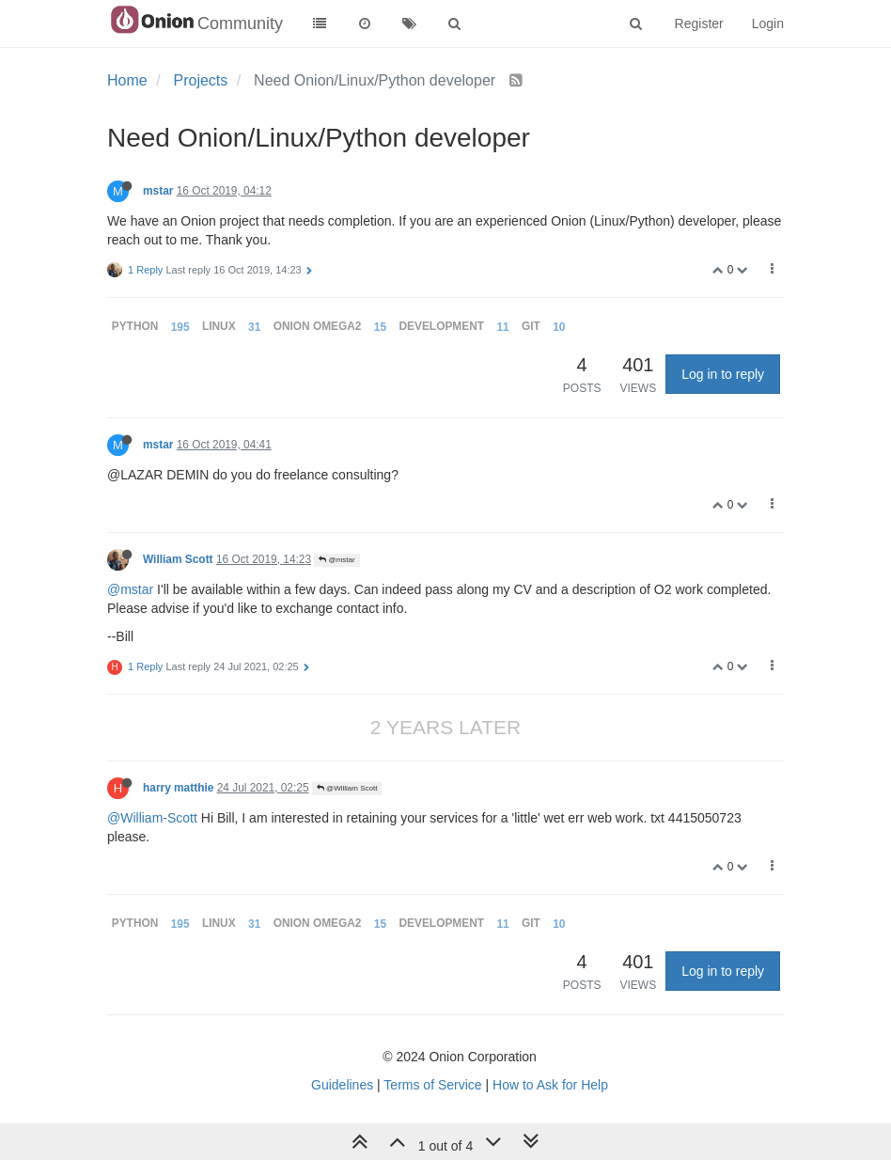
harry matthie (178, 787)
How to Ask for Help (550, 1084)
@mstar (336, 560)
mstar (158, 190)
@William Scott (347, 788)
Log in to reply (722, 374)
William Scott (178, 559)
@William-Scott (152, 817)
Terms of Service (432, 1084)
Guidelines (342, 1084)
